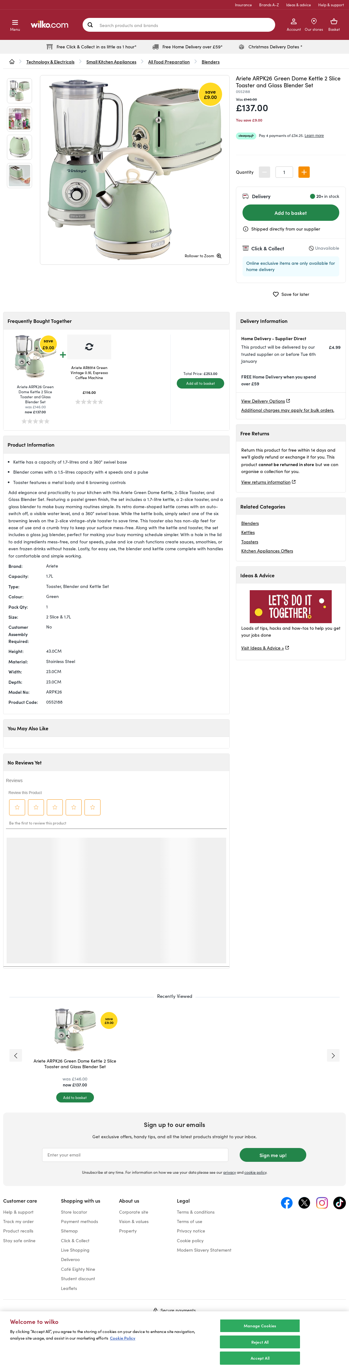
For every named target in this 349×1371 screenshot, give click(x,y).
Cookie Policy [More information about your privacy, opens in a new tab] (122, 1338)
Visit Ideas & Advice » (262, 648)
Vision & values (134, 1221)
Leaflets (69, 1288)
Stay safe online (19, 1240)
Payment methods (79, 1221)
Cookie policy (190, 1240)
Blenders (250, 523)
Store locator (74, 1212)
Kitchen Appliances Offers (267, 551)
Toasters (249, 542)
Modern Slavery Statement (204, 1250)
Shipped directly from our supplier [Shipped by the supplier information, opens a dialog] (285, 229)
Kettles (248, 532)
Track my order (18, 1221)
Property (128, 1231)
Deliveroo (70, 1259)
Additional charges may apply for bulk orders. (287, 410)
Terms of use (189, 1221)
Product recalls (18, 1231)
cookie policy (255, 1172)
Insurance (243, 4)
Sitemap (69, 1231)
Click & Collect (75, 1240)
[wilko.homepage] (11, 61)
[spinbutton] (284, 172)
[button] (304, 172)
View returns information (266, 482)
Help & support (331, 4)
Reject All (260, 1342)
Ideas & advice (298, 4)
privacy (229, 1172)
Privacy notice (191, 1231)
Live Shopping (75, 1250)
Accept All (260, 1358)
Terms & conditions (196, 1212)
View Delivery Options (263, 401)
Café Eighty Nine (78, 1269)
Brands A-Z (269, 4)
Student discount (78, 1278)
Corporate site (133, 1212)
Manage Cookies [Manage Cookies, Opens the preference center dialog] (260, 1326)
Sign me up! (272, 1154)
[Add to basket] (75, 1097)
